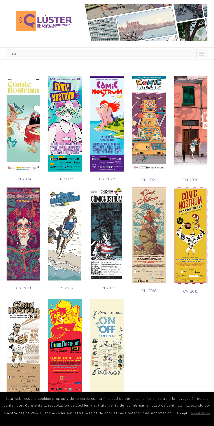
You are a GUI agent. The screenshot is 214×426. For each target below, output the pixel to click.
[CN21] (149, 78)
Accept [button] (181, 413)
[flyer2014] (23, 300)
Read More (200, 413)
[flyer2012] (107, 300)
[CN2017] (106, 189)
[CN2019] (23, 189)
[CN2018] (64, 189)
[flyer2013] (65, 300)
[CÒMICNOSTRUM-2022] (107, 78)
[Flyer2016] (149, 189)
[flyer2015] (190, 189)
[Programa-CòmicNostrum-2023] (65, 78)
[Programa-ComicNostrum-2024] (23, 78)
